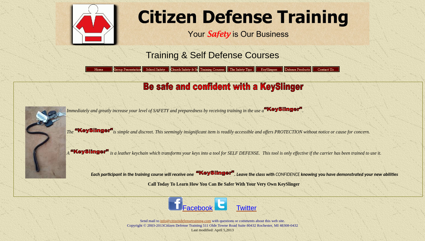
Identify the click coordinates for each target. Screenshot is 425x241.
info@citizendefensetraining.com (185, 221)
